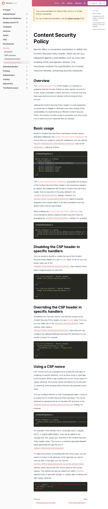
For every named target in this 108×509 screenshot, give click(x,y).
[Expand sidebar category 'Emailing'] (26, 71)
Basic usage (97, 13)
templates (80, 471)
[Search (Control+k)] (97, 3)
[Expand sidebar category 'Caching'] (26, 79)
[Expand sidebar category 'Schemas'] (26, 31)
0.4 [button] (56, 3)
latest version (74, 18)
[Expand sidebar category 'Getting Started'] (26, 14)
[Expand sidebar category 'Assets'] (26, 35)
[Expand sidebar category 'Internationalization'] (26, 66)
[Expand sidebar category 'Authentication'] (26, 75)
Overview (96, 10)
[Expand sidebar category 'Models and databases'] (26, 18)
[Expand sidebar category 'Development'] (26, 44)
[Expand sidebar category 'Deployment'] (26, 83)
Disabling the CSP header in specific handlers (98, 18)
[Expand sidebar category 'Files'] (26, 39)
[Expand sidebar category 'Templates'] (26, 27)
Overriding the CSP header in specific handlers (99, 24)
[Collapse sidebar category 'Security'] (26, 48)
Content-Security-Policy (47, 86)
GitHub (69, 3)
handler (63, 260)
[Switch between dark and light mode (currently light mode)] (84, 3)
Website (78, 3)
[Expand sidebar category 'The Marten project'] (26, 88)
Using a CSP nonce (99, 29)
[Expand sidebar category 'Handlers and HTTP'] (26, 22)
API (63, 3)
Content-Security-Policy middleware (69, 137)
